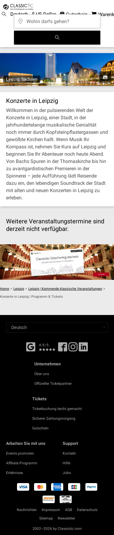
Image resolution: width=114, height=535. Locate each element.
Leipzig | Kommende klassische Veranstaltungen (65, 289)
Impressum (51, 510)
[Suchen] (57, 38)
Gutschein (40, 428)
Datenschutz (87, 510)
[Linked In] (83, 349)
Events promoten (20, 453)
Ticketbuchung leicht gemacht (57, 409)
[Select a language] (57, 327)
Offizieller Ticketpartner (53, 383)
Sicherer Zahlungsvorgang (53, 418)
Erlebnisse (14, 473)
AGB (68, 510)
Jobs (67, 473)
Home (4, 289)
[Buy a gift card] (57, 261)
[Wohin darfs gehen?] (57, 19)
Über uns (41, 374)
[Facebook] (30, 346)
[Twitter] (73, 349)
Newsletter (66, 518)
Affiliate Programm (21, 463)
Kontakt (69, 453)
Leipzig (18, 289)
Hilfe (66, 463)
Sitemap (46, 518)
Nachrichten (27, 510)
